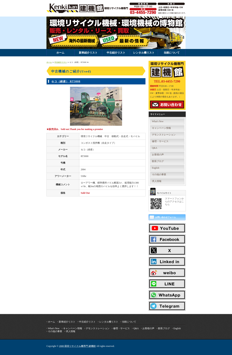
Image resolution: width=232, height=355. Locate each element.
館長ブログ (158, 161)
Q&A (154, 148)
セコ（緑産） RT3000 (65, 81)
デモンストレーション (164, 134)
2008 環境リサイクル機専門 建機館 (77, 346)
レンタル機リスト (143, 52)
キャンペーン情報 (161, 128)
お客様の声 (158, 154)
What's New (157, 121)
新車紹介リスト (88, 52)
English (155, 168)
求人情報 (156, 181)
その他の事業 (159, 174)
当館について (172, 52)
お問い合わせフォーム (165, 217)
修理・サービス (160, 141)
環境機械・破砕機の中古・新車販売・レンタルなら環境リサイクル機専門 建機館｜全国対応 (88, 8)
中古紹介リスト (116, 52)
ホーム (60, 52)
